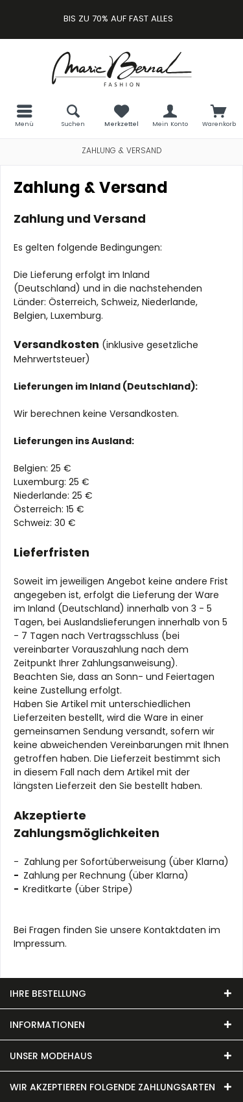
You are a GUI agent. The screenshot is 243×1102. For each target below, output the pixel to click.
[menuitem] (24, 115)
